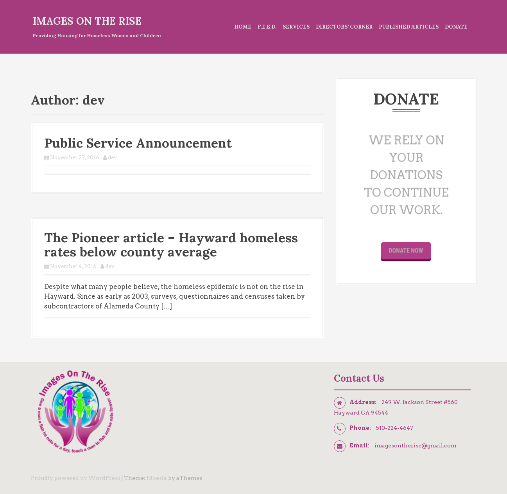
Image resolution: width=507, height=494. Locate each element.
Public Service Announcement (138, 143)
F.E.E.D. (267, 26)
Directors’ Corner (344, 26)
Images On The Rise (87, 20)
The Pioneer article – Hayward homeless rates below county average (171, 244)
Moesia (157, 478)
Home (242, 26)
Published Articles (409, 26)
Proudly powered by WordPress (75, 478)
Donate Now (406, 246)
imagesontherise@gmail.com (415, 445)
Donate (456, 26)
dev (112, 157)
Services (296, 26)
